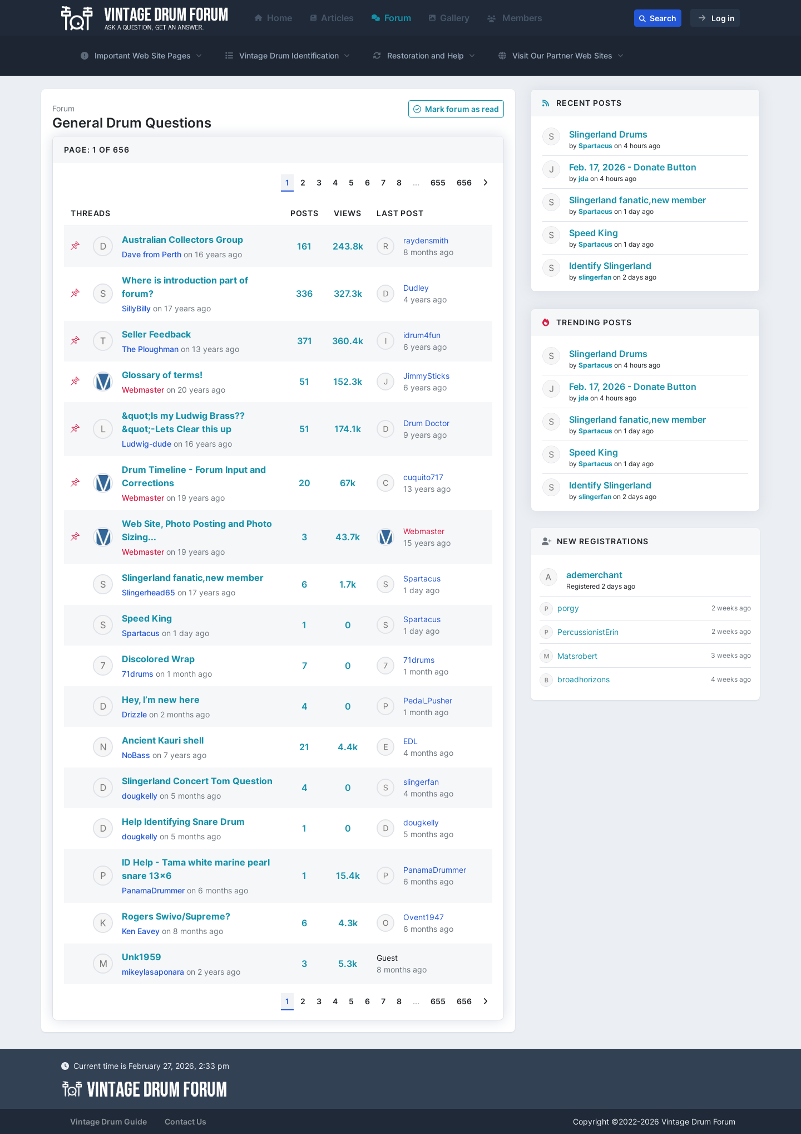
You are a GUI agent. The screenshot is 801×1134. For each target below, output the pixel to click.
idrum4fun (422, 335)
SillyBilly (137, 308)
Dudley (416, 287)
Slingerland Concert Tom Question (197, 780)
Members (514, 17)
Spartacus (422, 578)
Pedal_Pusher (427, 700)
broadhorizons (583, 679)
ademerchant (594, 574)
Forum (391, 17)
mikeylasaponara (154, 971)
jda (584, 178)
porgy (568, 608)
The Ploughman (151, 349)
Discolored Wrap (158, 658)
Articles (332, 17)
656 (464, 182)
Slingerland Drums (608, 134)
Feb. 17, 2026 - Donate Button (632, 167)
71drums (139, 673)
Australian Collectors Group (182, 239)
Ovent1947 (423, 917)
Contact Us (185, 1121)
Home (273, 17)
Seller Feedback (156, 334)
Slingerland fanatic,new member (193, 577)
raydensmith (425, 240)
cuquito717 (423, 477)
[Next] (485, 183)
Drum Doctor (426, 423)
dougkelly (141, 795)
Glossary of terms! (162, 374)
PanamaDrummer (154, 890)
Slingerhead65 (149, 592)
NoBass (137, 755)
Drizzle (135, 714)
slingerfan (421, 781)
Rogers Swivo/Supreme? (176, 916)
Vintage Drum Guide (108, 1121)
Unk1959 (141, 956)
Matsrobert (577, 656)
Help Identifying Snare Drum (183, 821)
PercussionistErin (588, 632)
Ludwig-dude (148, 443)
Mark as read (456, 109)
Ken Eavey (142, 931)
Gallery (449, 17)
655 (438, 182)
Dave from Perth (153, 254)
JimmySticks (426, 375)
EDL (410, 741)
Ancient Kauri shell (163, 740)
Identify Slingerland (610, 265)
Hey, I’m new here (161, 699)
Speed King (147, 618)
